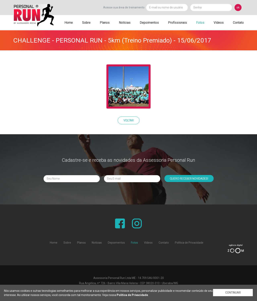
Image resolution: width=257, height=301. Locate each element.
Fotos (200, 22)
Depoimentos (149, 22)
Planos (105, 22)
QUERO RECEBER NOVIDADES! (189, 178)
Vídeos (219, 22)
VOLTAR (128, 120)
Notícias (125, 22)
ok (238, 7)
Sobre (86, 22)
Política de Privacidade (189, 242)
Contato (238, 22)
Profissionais (177, 22)
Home (68, 22)
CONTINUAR (233, 293)
